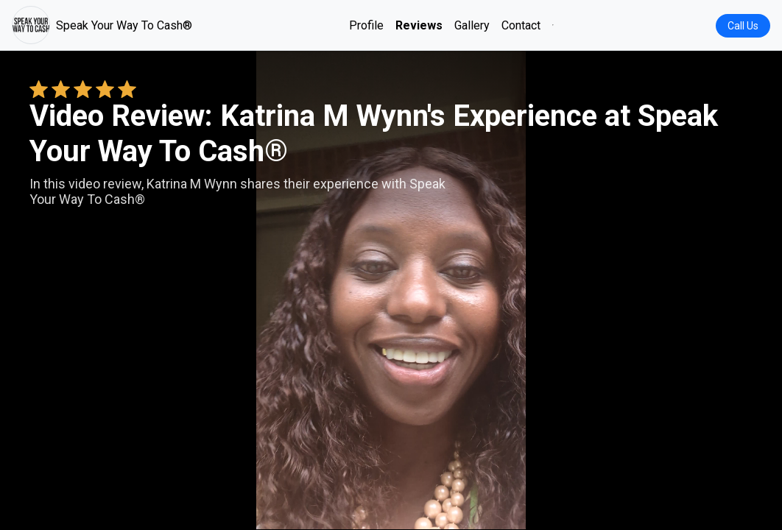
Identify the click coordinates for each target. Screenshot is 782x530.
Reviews (419, 25)
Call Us (743, 26)
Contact (520, 25)
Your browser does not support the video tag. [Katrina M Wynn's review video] (391, 290)
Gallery (472, 25)
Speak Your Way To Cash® (102, 25)
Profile (366, 25)
